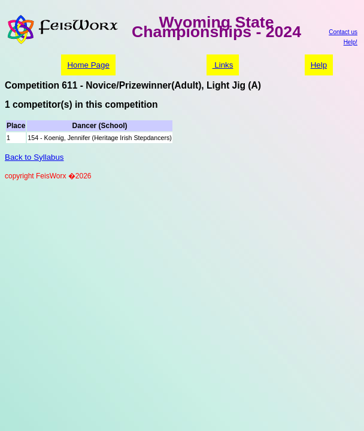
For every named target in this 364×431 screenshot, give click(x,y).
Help (319, 64)
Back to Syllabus (34, 157)
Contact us (343, 32)
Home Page (88, 64)
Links (223, 64)
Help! (350, 42)
